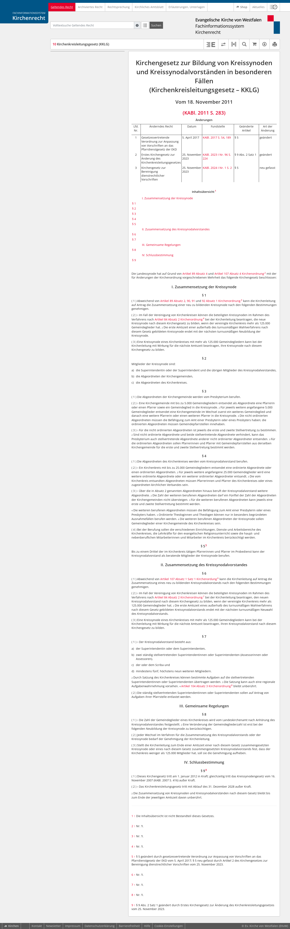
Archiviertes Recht (90, 7)
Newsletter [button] (53, 926)
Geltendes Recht (62, 7)
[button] (273, 7)
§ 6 (62, 103)
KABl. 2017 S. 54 (213, 137)
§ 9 (62, 133)
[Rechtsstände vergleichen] (223, 44)
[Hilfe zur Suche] (137, 25)
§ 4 (62, 81)
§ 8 (62, 121)
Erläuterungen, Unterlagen (187, 7)
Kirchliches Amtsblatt (149, 7)
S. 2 (229, 168)
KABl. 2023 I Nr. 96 (215, 155)
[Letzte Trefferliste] (145, 25)
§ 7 (62, 109)
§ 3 (62, 75)
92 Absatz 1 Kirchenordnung (221, 301)
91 (193, 301)
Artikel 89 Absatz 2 (172, 301)
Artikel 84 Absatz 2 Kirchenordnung (179, 319)
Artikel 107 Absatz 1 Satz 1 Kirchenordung (188, 579)
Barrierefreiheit (129, 926)
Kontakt (37, 926)
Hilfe (147, 926)
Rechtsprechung (119, 7)
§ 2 (62, 69)
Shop (241, 7)
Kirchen (11, 926)
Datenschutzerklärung (100, 926)
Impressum (72, 926)
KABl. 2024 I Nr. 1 (215, 168)
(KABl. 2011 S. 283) (204, 112)
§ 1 (62, 63)
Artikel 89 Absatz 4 (194, 274)
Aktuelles (258, 7)
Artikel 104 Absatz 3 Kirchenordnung (206, 686)
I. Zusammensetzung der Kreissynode (85, 57)
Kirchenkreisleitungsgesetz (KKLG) (81, 44)
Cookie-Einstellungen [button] (168, 926)
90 (188, 301)
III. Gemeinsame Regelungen (79, 115)
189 (228, 137)
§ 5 (62, 87)
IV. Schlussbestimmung (75, 127)
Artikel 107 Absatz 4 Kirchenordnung (239, 274)
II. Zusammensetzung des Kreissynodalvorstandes (77, 95)
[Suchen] (156, 25)
